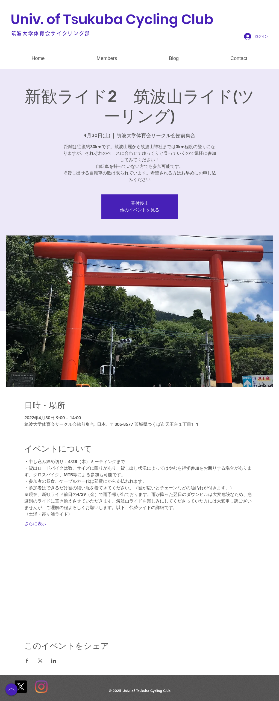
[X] (20, 686)
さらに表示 (35, 523)
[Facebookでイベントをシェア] (27, 661)
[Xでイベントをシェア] (40, 661)
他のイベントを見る (139, 209)
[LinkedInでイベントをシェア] (53, 661)
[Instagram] (41, 686)
